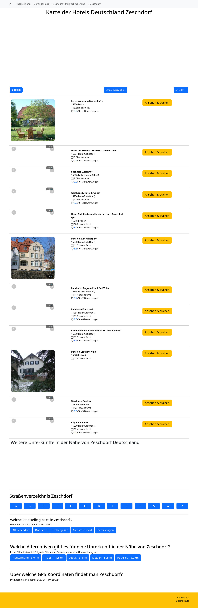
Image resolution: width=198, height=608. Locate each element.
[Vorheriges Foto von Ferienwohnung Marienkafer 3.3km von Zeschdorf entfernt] (13, 120)
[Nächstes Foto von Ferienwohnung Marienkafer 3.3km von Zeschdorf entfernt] (52, 120)
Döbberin (41, 530)
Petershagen (105, 530)
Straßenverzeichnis (116, 89)
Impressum (183, 597)
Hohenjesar (60, 530)
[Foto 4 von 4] (40, 142)
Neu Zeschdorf (82, 530)
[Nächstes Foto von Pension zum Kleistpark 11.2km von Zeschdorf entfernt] (52, 258)
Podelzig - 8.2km (128, 557)
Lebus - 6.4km (78, 557)
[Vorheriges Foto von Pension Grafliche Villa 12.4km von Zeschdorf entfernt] (13, 371)
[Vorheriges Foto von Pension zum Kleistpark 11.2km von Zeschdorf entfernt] (13, 258)
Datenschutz (182, 600)
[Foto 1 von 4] (25, 142)
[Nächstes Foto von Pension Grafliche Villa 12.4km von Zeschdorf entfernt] (52, 371)
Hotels (16, 89)
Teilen (180, 89)
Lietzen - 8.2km (102, 557)
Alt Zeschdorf (21, 530)
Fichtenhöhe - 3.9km (25, 557)
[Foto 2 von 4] (30, 142)
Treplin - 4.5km (54, 557)
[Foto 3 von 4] (35, 142)
